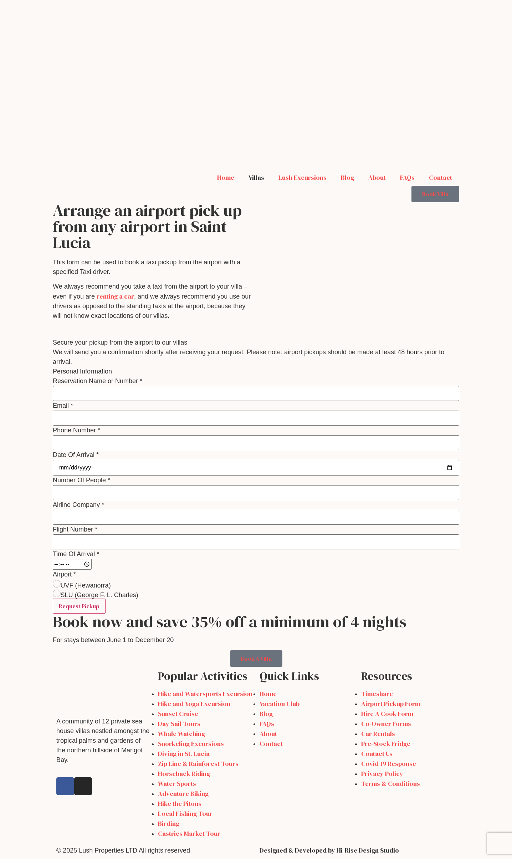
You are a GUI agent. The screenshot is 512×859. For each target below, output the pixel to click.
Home (225, 177)
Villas (256, 177)
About (377, 177)
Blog (347, 177)
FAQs (407, 177)
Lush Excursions (302, 177)
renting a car (115, 296)
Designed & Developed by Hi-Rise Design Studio (329, 850)
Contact (440, 177)
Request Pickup (79, 606)
